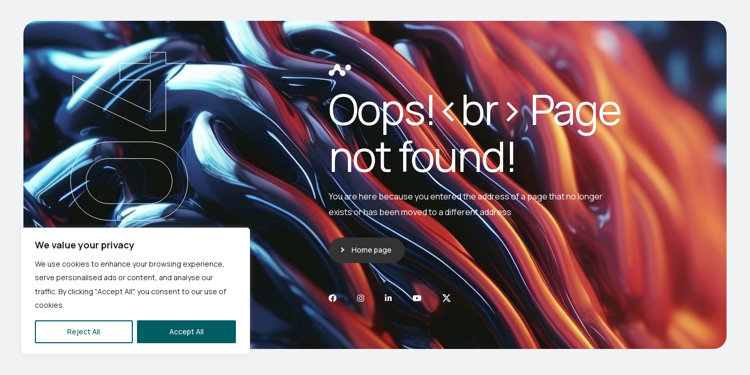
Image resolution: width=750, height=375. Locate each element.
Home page (372, 250)
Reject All (83, 331)
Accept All (186, 331)
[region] (135, 291)
